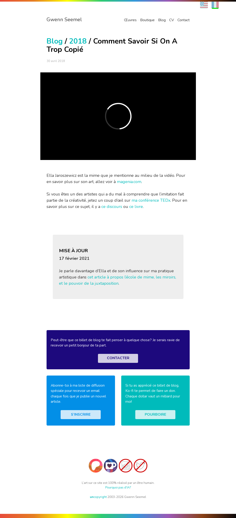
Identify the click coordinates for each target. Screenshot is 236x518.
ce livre (136, 206)
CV (171, 20)
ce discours (111, 206)
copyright (98, 497)
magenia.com (129, 181)
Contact (183, 20)
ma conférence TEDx (151, 200)
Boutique (147, 20)
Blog (162, 20)
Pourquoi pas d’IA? (118, 487)
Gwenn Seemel (64, 19)
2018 (78, 41)
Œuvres (130, 20)
